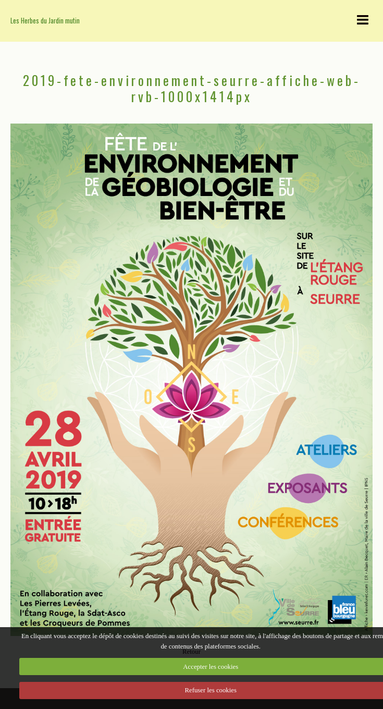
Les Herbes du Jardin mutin (45, 21)
